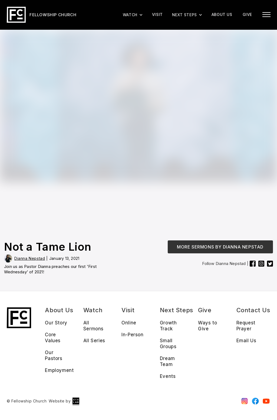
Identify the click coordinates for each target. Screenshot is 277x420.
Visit (157, 14)
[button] (187, 15)
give (247, 14)
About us (222, 14)
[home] (41, 15)
